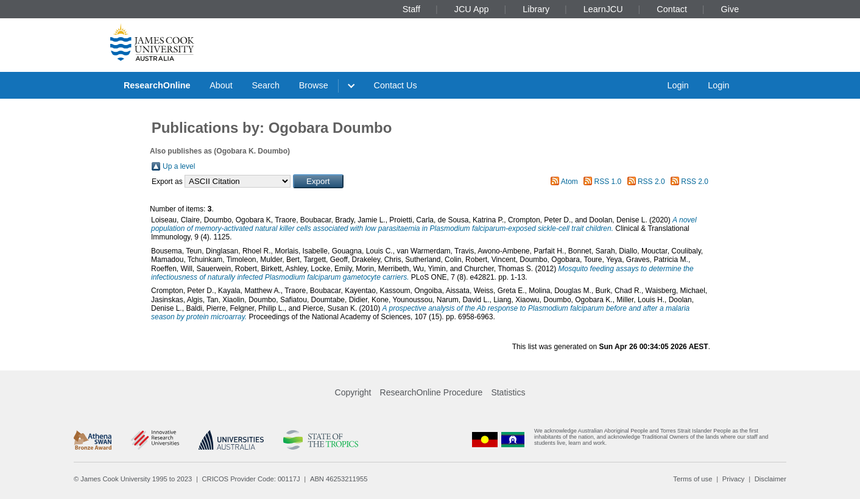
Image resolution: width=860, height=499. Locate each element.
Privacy (733, 479)
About (221, 85)
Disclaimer (770, 479)
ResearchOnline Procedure (431, 392)
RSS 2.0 (651, 181)
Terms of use (692, 479)
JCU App (471, 9)
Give (730, 9)
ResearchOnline (157, 85)
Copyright (353, 392)
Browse (313, 85)
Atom (569, 181)
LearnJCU (603, 9)
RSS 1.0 (608, 181)
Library (536, 9)
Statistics (508, 392)
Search (266, 85)
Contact (672, 9)
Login (677, 85)
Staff (411, 9)
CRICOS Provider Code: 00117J (251, 479)
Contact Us (395, 85)
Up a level (179, 166)
